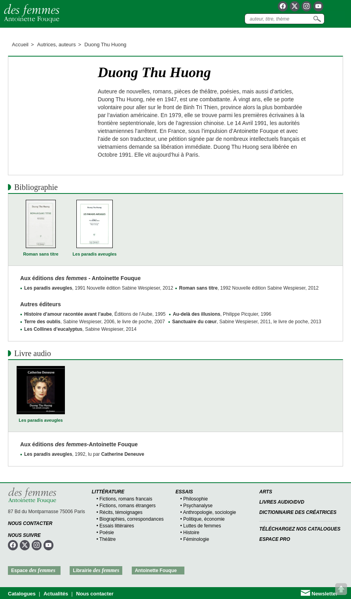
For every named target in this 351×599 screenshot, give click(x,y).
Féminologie (196, 539)
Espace (33, 570)
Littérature (108, 492)
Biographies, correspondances (131, 519)
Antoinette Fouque (156, 570)
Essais (184, 492)
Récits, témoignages (120, 512)
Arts (265, 492)
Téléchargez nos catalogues (299, 529)
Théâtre (107, 539)
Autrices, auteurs (56, 44)
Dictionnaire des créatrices (297, 512)
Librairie (96, 570)
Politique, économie (204, 519)
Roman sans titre (40, 254)
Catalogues (22, 594)
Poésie (106, 532)
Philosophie (195, 499)
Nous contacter (30, 523)
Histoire (191, 532)
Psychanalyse (197, 505)
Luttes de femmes (202, 526)
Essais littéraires (116, 526)
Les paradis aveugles (94, 254)
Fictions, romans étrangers (127, 505)
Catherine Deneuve (122, 454)
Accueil (20, 44)
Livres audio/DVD (281, 502)
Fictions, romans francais (125, 499)
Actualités (56, 594)
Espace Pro (274, 539)
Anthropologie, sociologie (209, 512)
